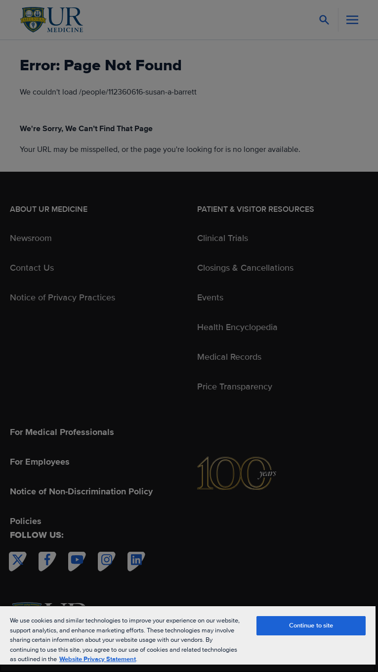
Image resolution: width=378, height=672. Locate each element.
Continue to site (311, 625)
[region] (188, 638)
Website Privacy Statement (97, 659)
